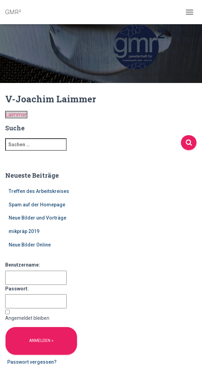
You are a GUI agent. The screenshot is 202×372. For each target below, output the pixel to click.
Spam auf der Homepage (37, 204)
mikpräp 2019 (24, 231)
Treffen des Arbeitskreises (39, 191)
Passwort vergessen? (32, 362)
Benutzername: (22, 265)
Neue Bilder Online (30, 245)
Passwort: (17, 288)
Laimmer (16, 114)
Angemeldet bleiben (27, 318)
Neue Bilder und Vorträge (37, 218)
